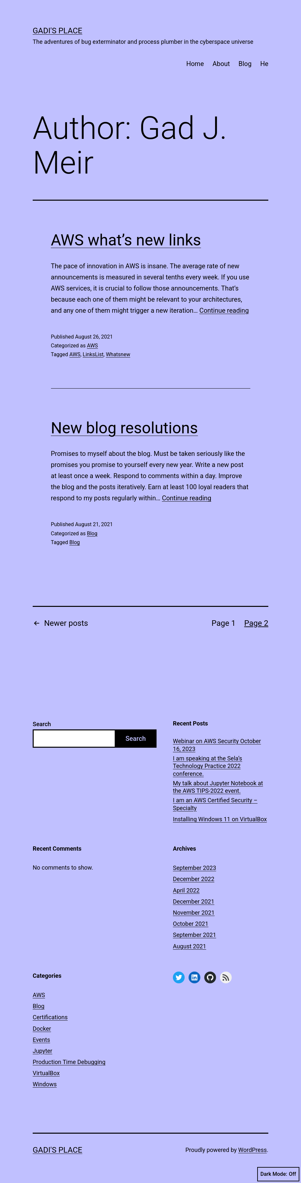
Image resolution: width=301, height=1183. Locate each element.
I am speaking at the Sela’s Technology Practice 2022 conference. (207, 766)
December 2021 (193, 901)
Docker (42, 1028)
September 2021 (194, 934)
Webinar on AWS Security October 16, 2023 (217, 745)
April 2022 (186, 890)
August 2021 (189, 946)
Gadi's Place (57, 30)
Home (195, 64)
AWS (92, 345)
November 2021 (194, 912)
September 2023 (194, 867)
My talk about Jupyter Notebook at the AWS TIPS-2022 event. (218, 787)
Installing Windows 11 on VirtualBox (220, 819)
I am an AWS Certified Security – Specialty (215, 804)
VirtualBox (46, 1073)
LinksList (93, 354)
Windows (45, 1084)
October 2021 (190, 923)
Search (42, 724)
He (264, 64)
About (221, 64)
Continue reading (224, 310)
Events (41, 1039)
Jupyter (42, 1050)
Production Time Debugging (69, 1061)
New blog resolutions (124, 428)
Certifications (50, 1017)
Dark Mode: (278, 1174)
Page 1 (223, 623)
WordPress (252, 1149)
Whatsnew (118, 354)
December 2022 (193, 878)
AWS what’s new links (126, 240)
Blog (245, 64)
